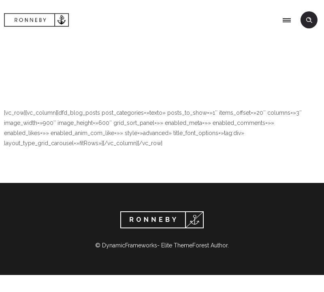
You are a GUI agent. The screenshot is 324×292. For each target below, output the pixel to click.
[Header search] (309, 20)
